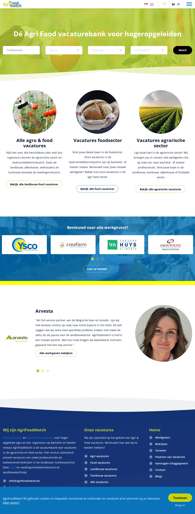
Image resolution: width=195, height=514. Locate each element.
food (13, 467)
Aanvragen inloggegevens (171, 463)
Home (154, 429)
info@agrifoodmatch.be (24, 481)
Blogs (158, 476)
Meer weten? (11, 502)
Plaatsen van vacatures (170, 457)
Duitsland (146, 4)
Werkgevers (162, 437)
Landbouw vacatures (103, 469)
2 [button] (97, 258)
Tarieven (160, 450)
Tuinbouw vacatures (103, 475)
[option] (34, 143)
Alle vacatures (99, 482)
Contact (160, 470)
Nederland (152, 4)
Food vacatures (12, 437)
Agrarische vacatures (40, 437)
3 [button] (102, 258)
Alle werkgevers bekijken (56, 353)
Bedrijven (161, 444)
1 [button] (92, 258)
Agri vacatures (99, 456)
